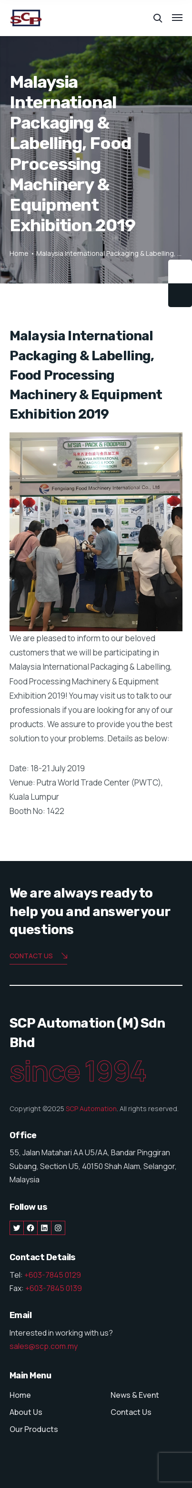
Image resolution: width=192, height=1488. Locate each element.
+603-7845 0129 (52, 1275)
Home (19, 253)
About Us (26, 1412)
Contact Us (131, 1412)
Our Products (34, 1429)
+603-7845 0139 (53, 1288)
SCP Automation (91, 1108)
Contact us (38, 956)
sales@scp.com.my (44, 1346)
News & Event (135, 1395)
